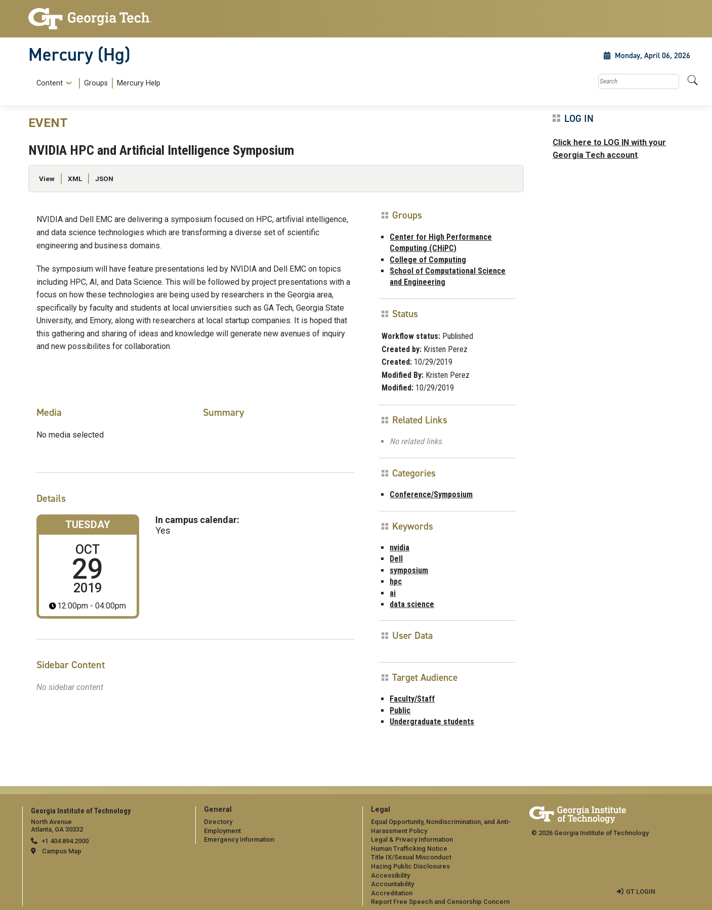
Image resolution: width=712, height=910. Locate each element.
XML (75, 179)
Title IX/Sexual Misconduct (411, 857)
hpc (396, 581)
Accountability (392, 884)
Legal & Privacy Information (412, 839)
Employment (222, 831)
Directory (218, 822)
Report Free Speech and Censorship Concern (440, 901)
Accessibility (390, 875)
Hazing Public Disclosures (410, 866)
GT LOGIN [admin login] (640, 891)
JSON (104, 179)
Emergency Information (239, 839)
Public (400, 710)
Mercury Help (138, 83)
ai (393, 593)
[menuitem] (96, 83)
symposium (409, 570)
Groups (96, 83)
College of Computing (428, 260)
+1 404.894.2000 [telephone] (65, 841)
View (47, 179)
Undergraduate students (432, 721)
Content (49, 83)
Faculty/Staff (412, 699)
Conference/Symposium (431, 494)
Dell (396, 559)
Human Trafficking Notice (409, 848)
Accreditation (391, 893)
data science (412, 604)
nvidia (399, 547)
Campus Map (61, 851)
